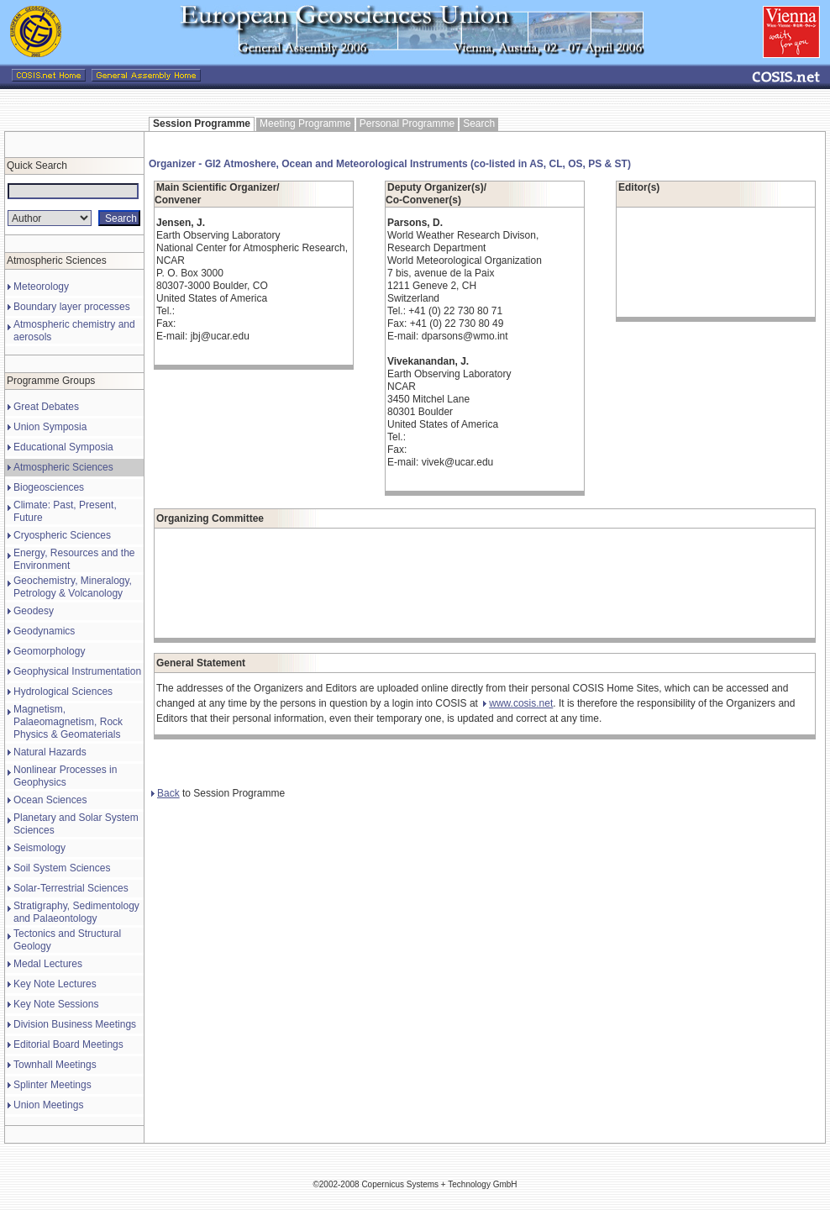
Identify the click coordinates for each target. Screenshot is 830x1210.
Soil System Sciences (61, 868)
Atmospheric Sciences (63, 467)
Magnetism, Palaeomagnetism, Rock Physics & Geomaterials (68, 721)
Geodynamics (44, 631)
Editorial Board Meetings (68, 1044)
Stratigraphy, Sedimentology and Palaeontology (76, 912)
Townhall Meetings (55, 1065)
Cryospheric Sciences (62, 535)
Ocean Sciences (50, 800)
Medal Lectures (47, 964)
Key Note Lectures (55, 984)
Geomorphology (49, 651)
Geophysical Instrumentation (77, 671)
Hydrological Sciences (63, 691)
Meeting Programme (305, 123)
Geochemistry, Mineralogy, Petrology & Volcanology (72, 587)
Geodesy (33, 611)
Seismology (39, 848)
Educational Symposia (63, 447)
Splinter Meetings (52, 1085)
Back (165, 793)
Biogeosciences (48, 487)
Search (479, 123)
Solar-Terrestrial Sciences (71, 888)
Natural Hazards (50, 752)
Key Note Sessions (55, 1004)
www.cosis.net (518, 703)
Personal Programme (407, 123)
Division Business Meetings (74, 1024)
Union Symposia (50, 427)
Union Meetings (48, 1105)
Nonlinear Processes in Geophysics (65, 776)
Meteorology (41, 286)
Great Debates (46, 407)
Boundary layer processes (71, 307)
